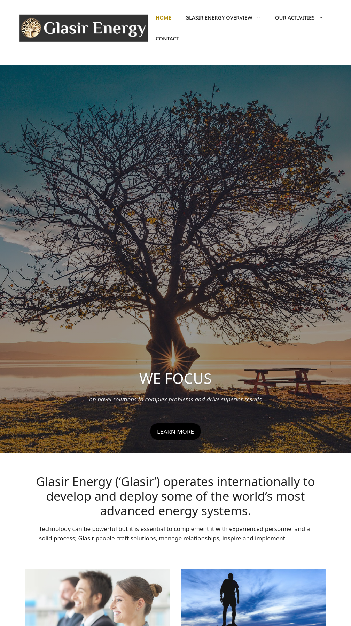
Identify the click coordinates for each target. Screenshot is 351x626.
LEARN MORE (175, 431)
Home (163, 17)
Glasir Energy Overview (226, 17)
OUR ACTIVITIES (302, 17)
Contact (167, 38)
